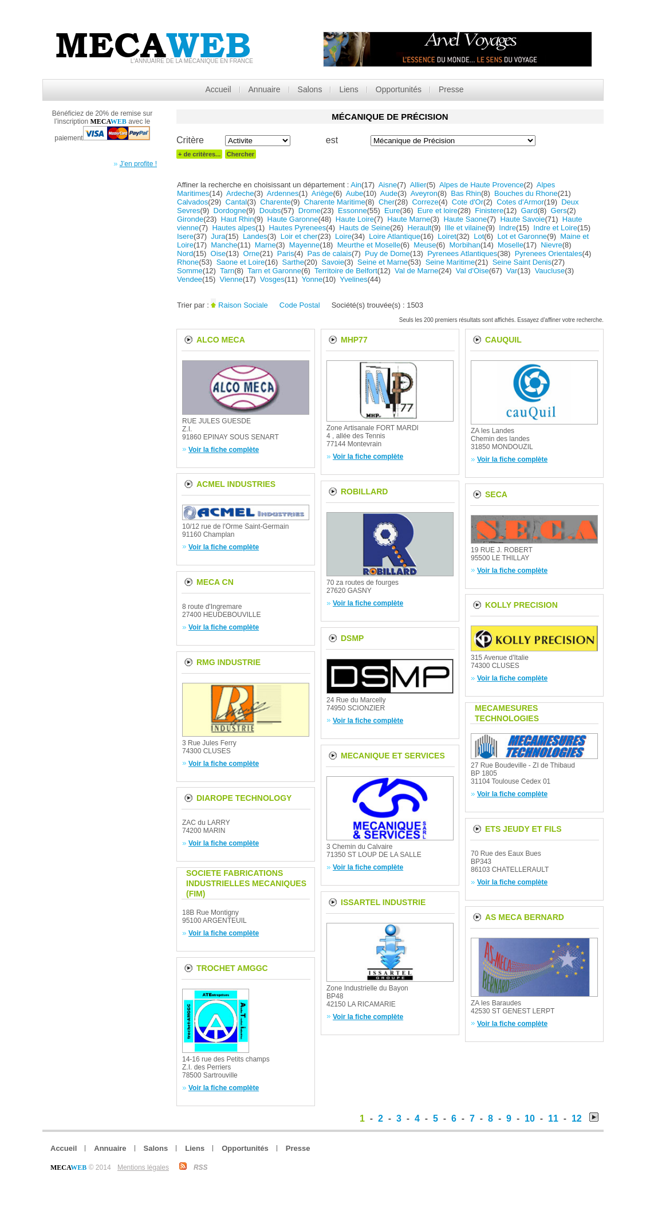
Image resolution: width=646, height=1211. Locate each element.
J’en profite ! (138, 164)
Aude (388, 193)
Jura (218, 236)
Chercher (240, 154)
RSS (201, 1167)
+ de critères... (199, 154)
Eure (392, 210)
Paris (285, 253)
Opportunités (399, 89)
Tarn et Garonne (274, 270)
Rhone (188, 262)
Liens (348, 89)
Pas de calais (330, 253)
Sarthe (293, 262)
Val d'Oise (472, 270)
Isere (185, 236)
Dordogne (230, 210)
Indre (507, 227)
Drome (309, 210)
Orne (251, 253)
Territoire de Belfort (345, 270)
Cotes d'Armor (520, 202)
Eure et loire (437, 210)
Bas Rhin (466, 193)
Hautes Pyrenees (297, 227)
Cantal (236, 202)
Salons (310, 89)
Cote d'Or (467, 202)
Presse (451, 89)
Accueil (218, 89)
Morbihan (465, 245)
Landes (255, 236)
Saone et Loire (240, 262)
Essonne (352, 210)
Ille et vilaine (465, 227)
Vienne (230, 279)
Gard (529, 210)
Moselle (510, 245)
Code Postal (299, 305)
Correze (425, 202)
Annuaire (265, 89)
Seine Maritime (450, 262)
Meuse (424, 245)
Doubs (270, 210)
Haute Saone (465, 219)
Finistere (489, 210)
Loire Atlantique (394, 236)
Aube (354, 193)
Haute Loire (355, 219)
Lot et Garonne (522, 236)
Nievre (551, 245)
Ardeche (240, 193)
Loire (343, 236)
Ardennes (283, 193)
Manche (224, 245)
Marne (265, 245)
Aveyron (424, 193)
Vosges (272, 279)
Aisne (388, 184)
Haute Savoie (522, 219)
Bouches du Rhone (526, 193)
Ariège (322, 193)
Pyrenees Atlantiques (462, 253)
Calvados (192, 202)
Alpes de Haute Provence (481, 184)
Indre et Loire (555, 227)
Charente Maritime (334, 202)
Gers (559, 210)
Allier (418, 184)
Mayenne (304, 245)
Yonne (312, 279)
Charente (275, 202)
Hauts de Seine (364, 227)
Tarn (227, 270)
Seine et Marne (382, 262)
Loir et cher (299, 236)
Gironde (190, 219)
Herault (420, 227)
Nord (185, 253)
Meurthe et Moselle (369, 245)
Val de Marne (416, 270)
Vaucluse (550, 270)
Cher (387, 202)
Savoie (332, 262)
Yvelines (353, 279)
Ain (355, 184)
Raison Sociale (243, 305)
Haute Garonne (292, 219)
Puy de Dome (387, 253)
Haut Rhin (237, 219)
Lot (479, 236)
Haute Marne (408, 219)
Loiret (447, 236)
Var (511, 270)
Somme (190, 270)
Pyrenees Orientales (548, 253)
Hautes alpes (233, 227)
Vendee (189, 279)
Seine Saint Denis (522, 262)
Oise (218, 253)
